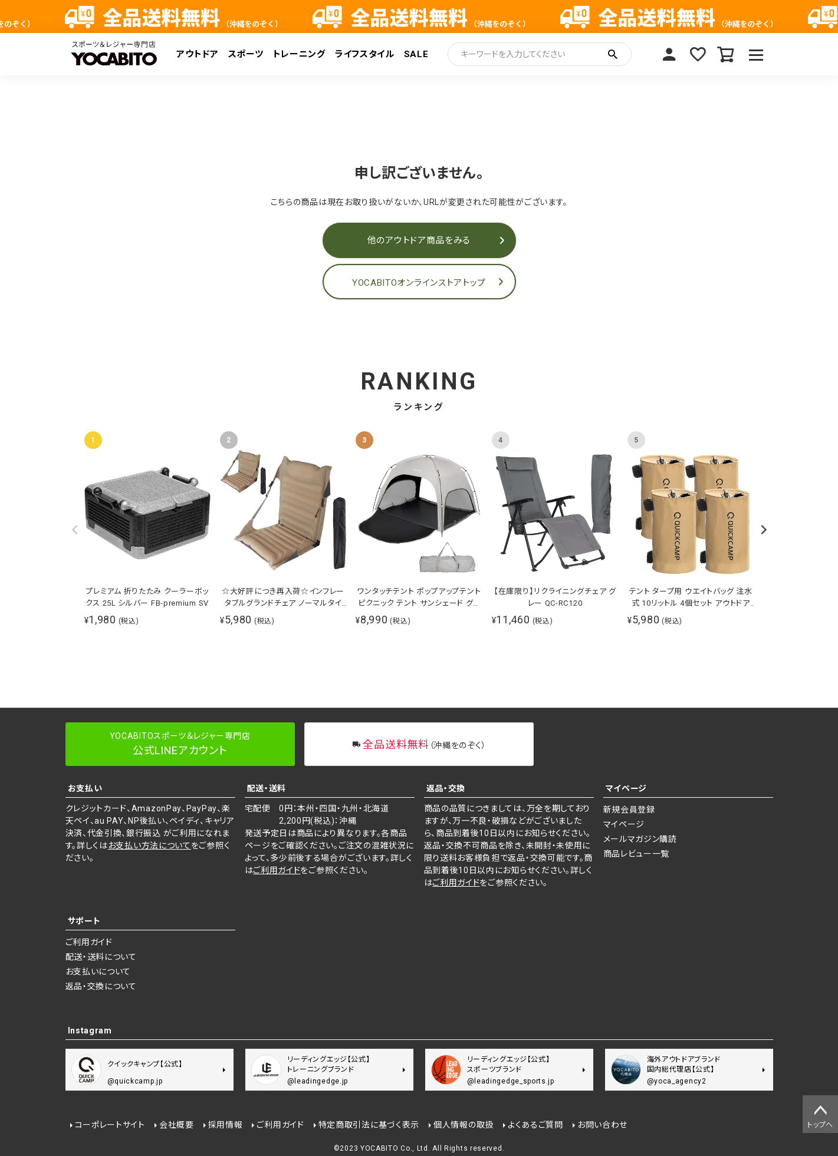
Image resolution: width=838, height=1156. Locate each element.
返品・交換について (101, 986)
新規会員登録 (629, 809)
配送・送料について (101, 957)
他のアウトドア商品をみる (419, 240)
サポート (84, 921)
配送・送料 (267, 788)
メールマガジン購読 (640, 839)
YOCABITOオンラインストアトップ (419, 283)
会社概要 (176, 1124)
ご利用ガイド (276, 870)
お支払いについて (98, 971)
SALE (416, 54)
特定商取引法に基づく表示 (368, 1124)
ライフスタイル (365, 54)
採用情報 (225, 1124)
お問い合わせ (602, 1124)
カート (726, 54)
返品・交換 (446, 788)
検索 (613, 54)
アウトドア (197, 54)
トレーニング (299, 54)
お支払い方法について (149, 845)
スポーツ (246, 54)
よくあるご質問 (535, 1124)
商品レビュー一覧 (636, 853)
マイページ (669, 54)
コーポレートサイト (110, 1124)
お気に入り (697, 54)
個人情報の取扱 (463, 1124)
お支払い (85, 788)
